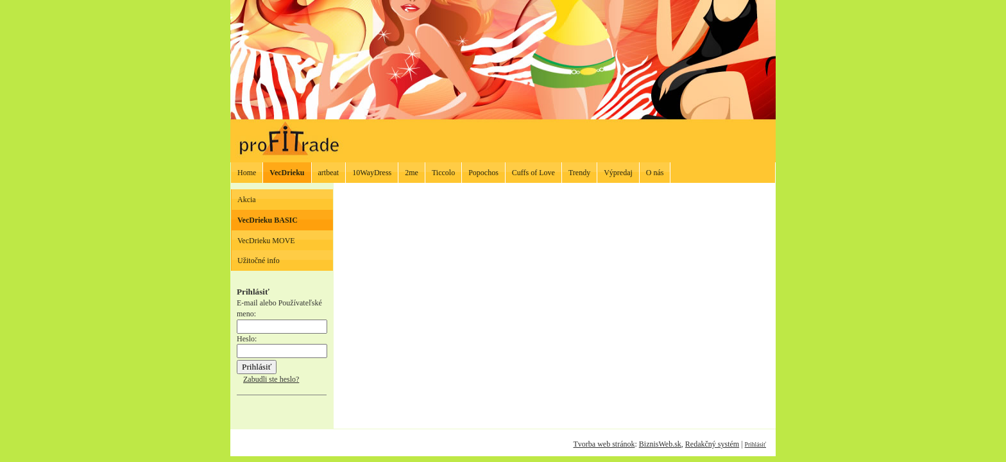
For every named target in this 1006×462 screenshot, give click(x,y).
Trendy (579, 172)
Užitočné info (258, 260)
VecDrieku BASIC (267, 220)
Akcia (246, 199)
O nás (655, 172)
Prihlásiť (755, 444)
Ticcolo (443, 172)
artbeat (328, 172)
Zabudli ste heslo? (271, 379)
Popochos (483, 172)
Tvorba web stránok (604, 444)
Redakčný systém (712, 444)
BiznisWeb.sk (660, 444)
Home (246, 172)
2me (411, 172)
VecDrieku (286, 172)
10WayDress (371, 172)
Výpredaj (618, 172)
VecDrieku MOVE (266, 240)
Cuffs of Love (533, 172)
